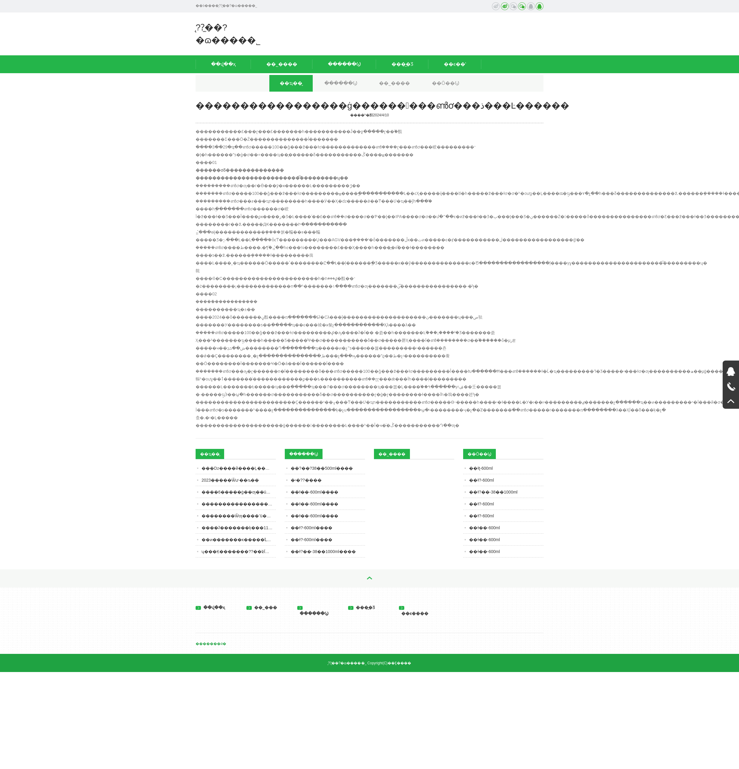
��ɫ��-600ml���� (314, 492)
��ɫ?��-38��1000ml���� (323, 551)
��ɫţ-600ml (481, 468)
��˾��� (261, 607)
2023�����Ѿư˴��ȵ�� (230, 480)
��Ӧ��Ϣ (445, 83)
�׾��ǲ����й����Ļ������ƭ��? (239, 468)
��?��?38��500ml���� (322, 468)
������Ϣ (344, 64)
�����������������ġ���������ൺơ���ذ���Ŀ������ (239, 504)
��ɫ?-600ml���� (311, 527)
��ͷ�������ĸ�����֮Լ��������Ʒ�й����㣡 (239, 539)
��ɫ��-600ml (484, 527)
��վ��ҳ (223, 64)
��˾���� (281, 64)
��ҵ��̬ (291, 83)
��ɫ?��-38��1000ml (493, 492)
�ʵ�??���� (306, 480)
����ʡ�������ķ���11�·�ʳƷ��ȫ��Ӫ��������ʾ (239, 527)
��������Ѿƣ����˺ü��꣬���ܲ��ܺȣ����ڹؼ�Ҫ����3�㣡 (239, 515)
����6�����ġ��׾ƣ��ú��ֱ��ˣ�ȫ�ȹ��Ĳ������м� (239, 492)
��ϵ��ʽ (455, 64)
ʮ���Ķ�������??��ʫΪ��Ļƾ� (239, 551)
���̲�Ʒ (402, 64)
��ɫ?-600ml (481, 480)
